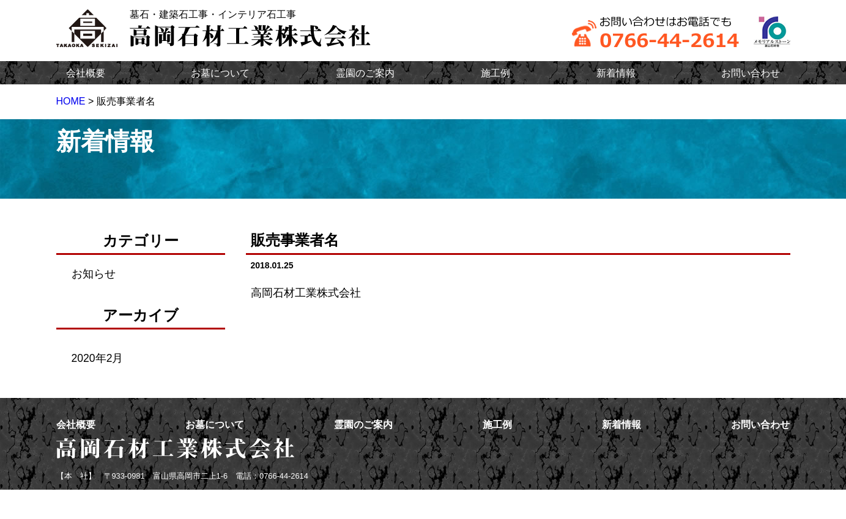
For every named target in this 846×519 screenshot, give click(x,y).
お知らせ (94, 274)
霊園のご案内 (365, 73)
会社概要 (85, 73)
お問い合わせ (750, 73)
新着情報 (616, 73)
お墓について (220, 73)
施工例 (495, 73)
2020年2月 (98, 358)
